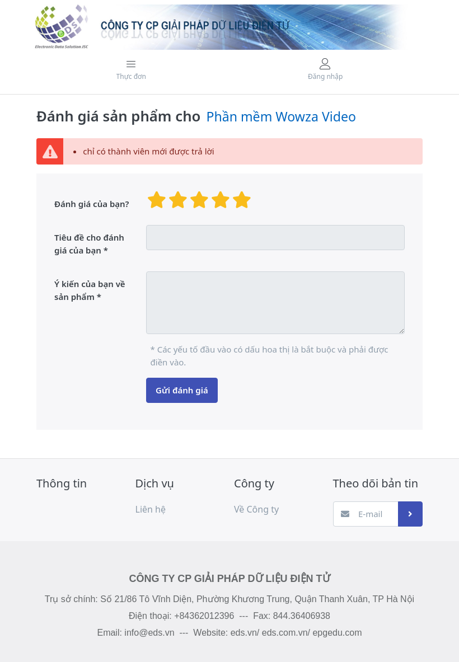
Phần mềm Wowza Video (281, 116)
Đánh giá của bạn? (91, 203)
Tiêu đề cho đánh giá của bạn (89, 244)
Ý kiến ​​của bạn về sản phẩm (89, 290)
